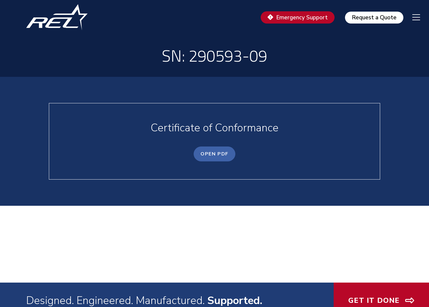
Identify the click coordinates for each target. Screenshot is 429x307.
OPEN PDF (214, 154)
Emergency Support (302, 17)
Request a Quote (374, 17)
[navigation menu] (411, 17)
